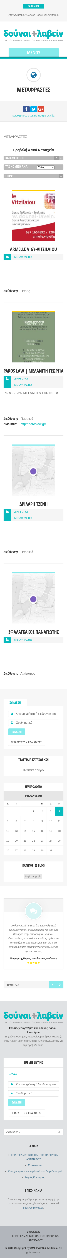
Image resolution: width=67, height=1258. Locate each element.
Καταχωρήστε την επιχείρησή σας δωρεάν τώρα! (35, 1171)
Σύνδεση (15, 702)
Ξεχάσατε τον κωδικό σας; (26, 742)
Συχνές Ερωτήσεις (35, 1177)
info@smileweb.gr (33, 1207)
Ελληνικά (33, 6)
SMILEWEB (37, 1248)
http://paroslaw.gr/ (33, 424)
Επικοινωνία (35, 1165)
